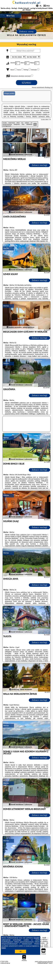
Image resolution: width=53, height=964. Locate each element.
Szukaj (26, 82)
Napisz (50, 963)
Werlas (6, 133)
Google (36, 938)
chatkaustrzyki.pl (26, 2)
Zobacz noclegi (39, 165)
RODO (4, 948)
